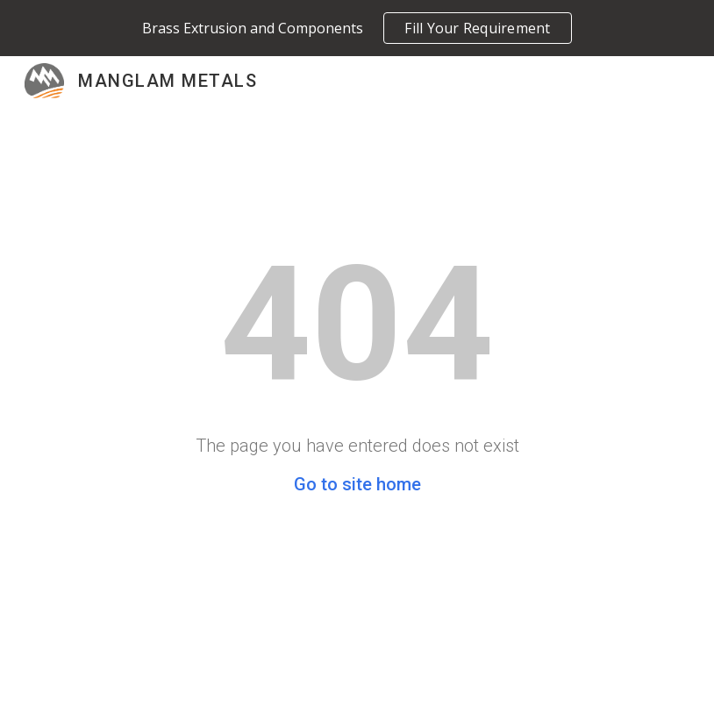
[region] (357, 28)
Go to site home (357, 484)
